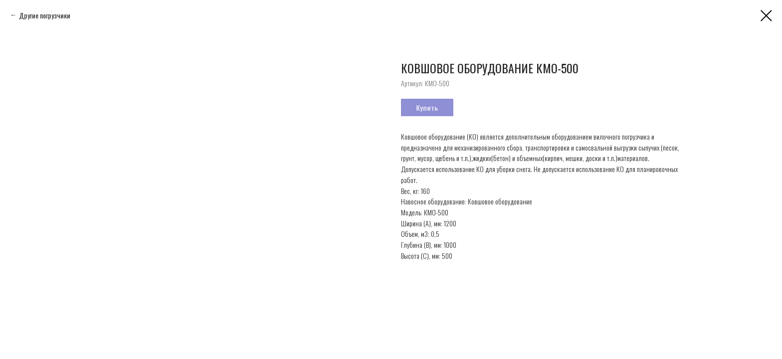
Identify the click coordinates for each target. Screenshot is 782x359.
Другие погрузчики (44, 15)
